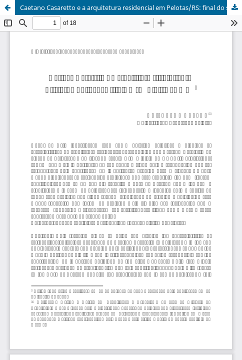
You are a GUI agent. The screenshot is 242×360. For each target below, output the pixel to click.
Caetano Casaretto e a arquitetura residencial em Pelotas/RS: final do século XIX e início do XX (131, 7)
